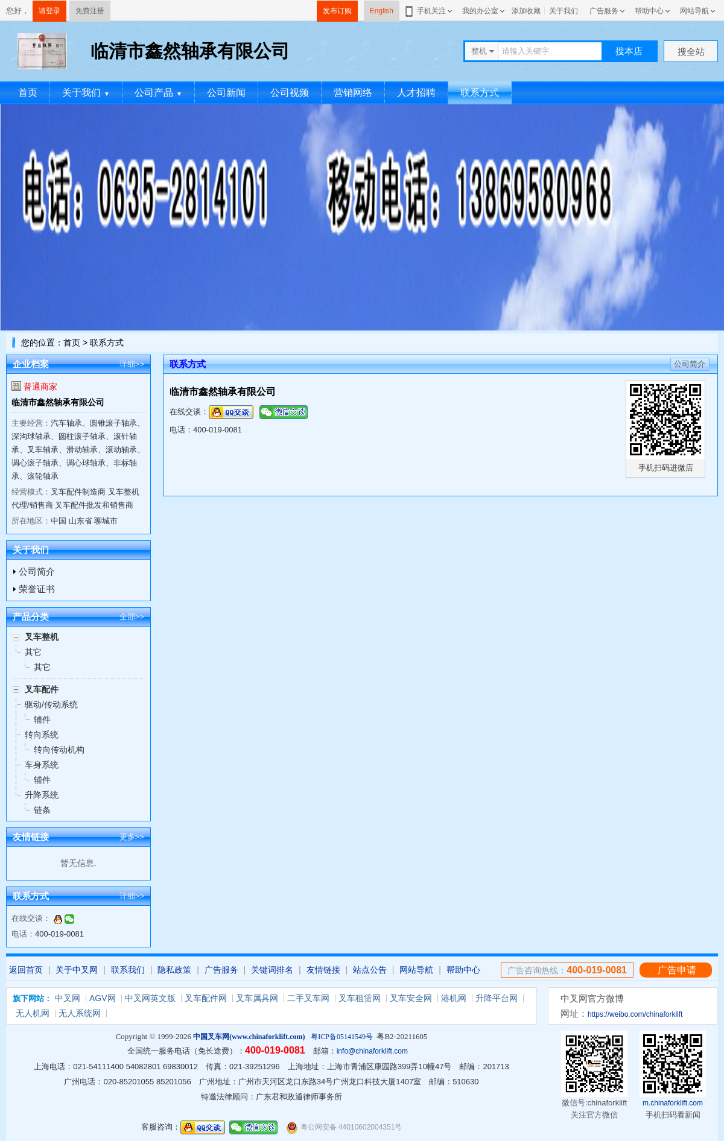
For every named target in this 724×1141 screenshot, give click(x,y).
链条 (42, 810)
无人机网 (32, 1013)
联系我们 (128, 970)
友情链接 (323, 970)
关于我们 (563, 11)
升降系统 (42, 795)
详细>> (131, 363)
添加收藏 (526, 11)
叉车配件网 (206, 998)
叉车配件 (42, 689)
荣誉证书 (37, 589)
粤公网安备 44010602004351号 (344, 1127)
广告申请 (677, 970)
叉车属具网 (257, 998)
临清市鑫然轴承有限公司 (57, 402)
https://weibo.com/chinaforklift (635, 1014)
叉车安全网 (411, 998)
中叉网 (67, 998)
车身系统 (42, 765)
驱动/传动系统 (51, 704)
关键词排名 (272, 970)
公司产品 (158, 92)
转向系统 (42, 734)
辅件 (42, 719)
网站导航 (694, 11)
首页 (27, 92)
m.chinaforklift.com (673, 1103)
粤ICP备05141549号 (342, 1036)
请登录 (49, 11)
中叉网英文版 (150, 998)
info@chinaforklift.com (372, 1051)
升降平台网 (496, 998)
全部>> (131, 616)
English (381, 11)
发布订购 (337, 11)
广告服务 (603, 11)
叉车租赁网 (359, 998)
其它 (33, 652)
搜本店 (629, 51)
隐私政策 (174, 970)
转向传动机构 (59, 749)
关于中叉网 (77, 970)
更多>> (131, 836)
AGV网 (102, 998)
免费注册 (89, 11)
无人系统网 (80, 1013)
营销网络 (353, 92)
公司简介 (37, 571)
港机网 (453, 998)
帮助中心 (649, 11)
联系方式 (479, 92)
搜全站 (691, 51)
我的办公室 (480, 11)
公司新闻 (226, 92)
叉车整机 (42, 637)
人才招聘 (416, 92)
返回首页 (26, 970)
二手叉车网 (308, 998)
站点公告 (370, 970)
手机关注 (429, 11)
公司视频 (289, 92)
